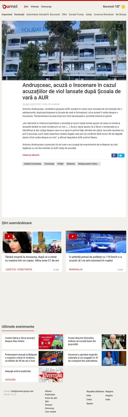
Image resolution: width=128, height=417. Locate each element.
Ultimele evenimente (18, 327)
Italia (88, 395)
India (108, 399)
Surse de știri (51, 398)
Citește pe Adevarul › (31, 155)
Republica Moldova (95, 391)
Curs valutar (50, 411)
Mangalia (76, 269)
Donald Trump (76, 14)
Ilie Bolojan (121, 14)
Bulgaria (109, 391)
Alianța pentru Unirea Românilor (89, 164)
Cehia (89, 399)
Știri (26, 6)
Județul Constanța (32, 164)
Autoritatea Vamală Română (41, 14)
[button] (114, 155)
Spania (89, 403)
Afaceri (10, 379)
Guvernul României (104, 14)
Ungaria (109, 395)
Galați (89, 14)
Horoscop (46, 6)
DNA (64, 14)
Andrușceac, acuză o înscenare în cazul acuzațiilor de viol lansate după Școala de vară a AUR (71, 91)
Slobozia (71, 164)
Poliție (60, 164)
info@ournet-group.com (22, 391)
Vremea (35, 6)
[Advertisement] (73, 189)
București (108, 6)
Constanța (49, 164)
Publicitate (50, 394)
